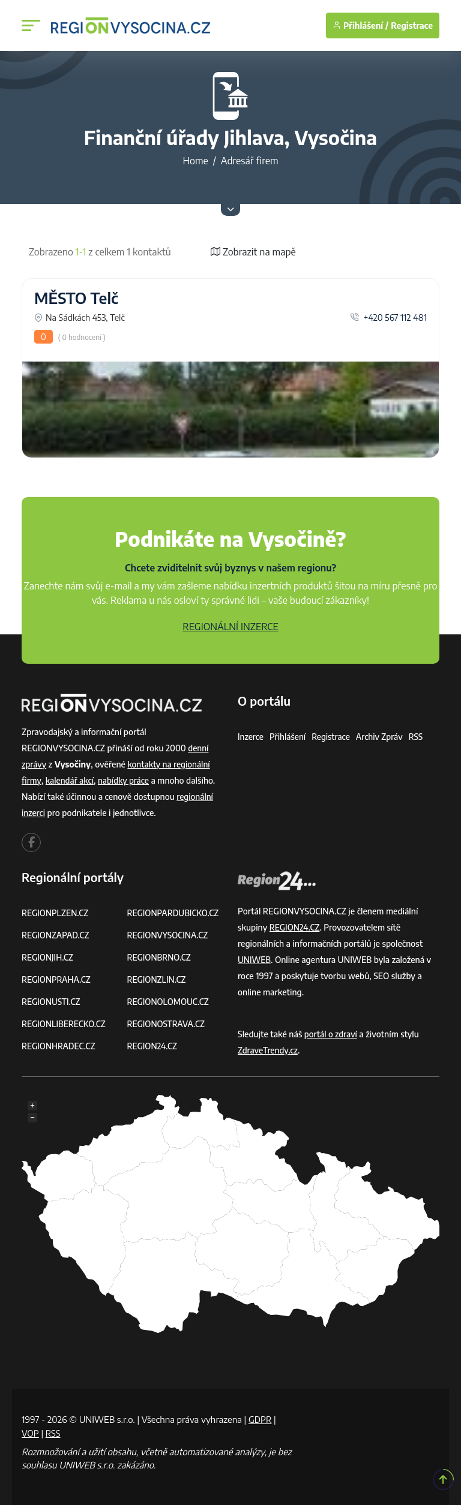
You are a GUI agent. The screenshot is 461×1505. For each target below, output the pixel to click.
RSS (420, 737)
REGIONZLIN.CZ (157, 979)
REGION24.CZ (153, 1046)
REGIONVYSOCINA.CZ (169, 935)
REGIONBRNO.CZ (160, 957)
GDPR (261, 1419)
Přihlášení (288, 737)
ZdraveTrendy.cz (269, 1050)
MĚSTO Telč (76, 298)
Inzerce (251, 737)
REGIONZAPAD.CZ (56, 935)
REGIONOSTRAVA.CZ (167, 1024)
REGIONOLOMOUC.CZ (169, 1002)
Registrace (412, 25)
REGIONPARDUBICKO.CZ (174, 913)
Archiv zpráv (383, 737)
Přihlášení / (360, 25)
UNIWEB (255, 960)
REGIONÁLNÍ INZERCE (230, 627)
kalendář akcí (70, 780)
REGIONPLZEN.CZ (56, 913)
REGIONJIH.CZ (48, 957)
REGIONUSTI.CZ (52, 1002)
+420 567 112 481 (388, 317)
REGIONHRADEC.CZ (59, 1046)
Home (195, 161)
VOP (31, 1433)
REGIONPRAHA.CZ (57, 979)
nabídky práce (126, 780)
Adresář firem (250, 161)
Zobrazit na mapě (253, 252)
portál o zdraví (331, 1034)
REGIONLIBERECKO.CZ (65, 1024)
